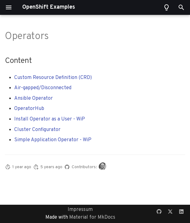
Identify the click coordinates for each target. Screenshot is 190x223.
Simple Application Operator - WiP (52, 140)
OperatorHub (29, 109)
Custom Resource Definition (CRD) (53, 78)
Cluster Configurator (37, 130)
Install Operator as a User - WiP (49, 119)
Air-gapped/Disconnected (42, 88)
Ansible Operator (33, 98)
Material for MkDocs (92, 217)
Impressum (80, 210)
